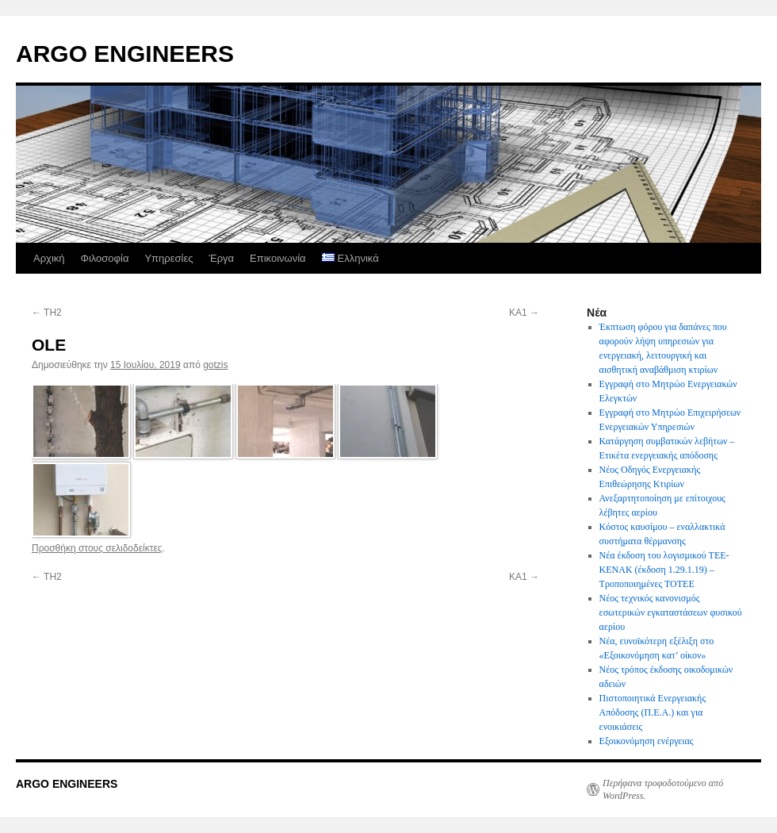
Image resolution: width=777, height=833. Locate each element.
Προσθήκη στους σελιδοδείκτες (97, 548)
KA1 (524, 312)
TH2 (47, 312)
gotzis (215, 364)
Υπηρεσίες (168, 258)
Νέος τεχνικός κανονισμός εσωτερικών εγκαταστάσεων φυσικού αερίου (670, 612)
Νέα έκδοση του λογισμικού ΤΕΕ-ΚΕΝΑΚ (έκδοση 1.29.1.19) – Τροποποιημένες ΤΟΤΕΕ (664, 569)
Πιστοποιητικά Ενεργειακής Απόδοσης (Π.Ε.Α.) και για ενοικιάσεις (652, 712)
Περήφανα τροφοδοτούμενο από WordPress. (663, 789)
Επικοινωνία (278, 258)
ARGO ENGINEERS (125, 53)
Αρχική (49, 258)
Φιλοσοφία (105, 258)
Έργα (221, 258)
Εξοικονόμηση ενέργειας (646, 741)
